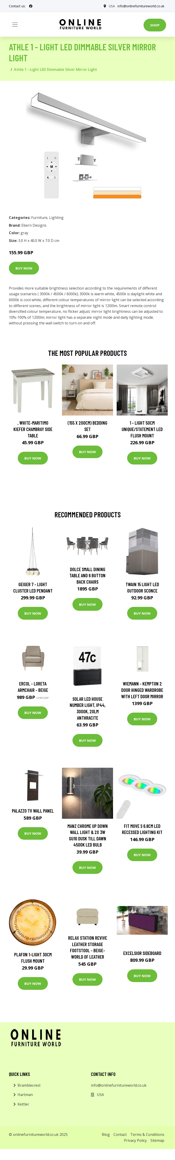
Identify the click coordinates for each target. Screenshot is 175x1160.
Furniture (39, 217)
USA (112, 6)
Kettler (23, 1104)
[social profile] (30, 6)
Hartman (25, 1094)
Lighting (56, 217)
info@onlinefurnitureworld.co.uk (141, 6)
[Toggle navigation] (15, 24)
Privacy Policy (135, 1140)
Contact (120, 1134)
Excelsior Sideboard (142, 953)
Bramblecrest (29, 1085)
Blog (106, 1134)
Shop (155, 25)
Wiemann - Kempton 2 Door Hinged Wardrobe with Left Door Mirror (142, 690)
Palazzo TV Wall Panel (33, 811)
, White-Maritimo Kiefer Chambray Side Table (32, 429)
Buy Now (23, 268)
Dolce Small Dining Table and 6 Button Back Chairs (87, 575)
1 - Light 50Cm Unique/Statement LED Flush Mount (142, 429)
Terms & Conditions (147, 1134)
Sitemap (157, 1140)
